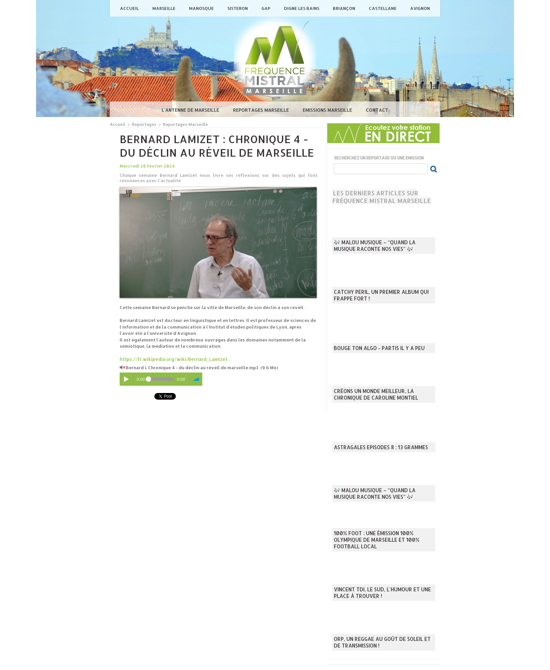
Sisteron (238, 8)
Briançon (344, 8)
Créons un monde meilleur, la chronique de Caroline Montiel (382, 395)
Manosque (202, 8)
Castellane (383, 8)
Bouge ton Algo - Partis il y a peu (373, 348)
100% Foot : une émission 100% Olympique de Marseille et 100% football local (382, 544)
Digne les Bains (302, 8)
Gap (266, 8)
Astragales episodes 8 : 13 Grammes (375, 448)
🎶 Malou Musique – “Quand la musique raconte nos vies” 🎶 (380, 247)
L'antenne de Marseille (191, 110)
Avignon (420, 8)
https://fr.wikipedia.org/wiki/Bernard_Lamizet (171, 358)
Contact (377, 110)
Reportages (142, 124)
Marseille (164, 8)
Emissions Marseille (328, 110)
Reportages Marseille (261, 110)
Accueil (130, 8)
